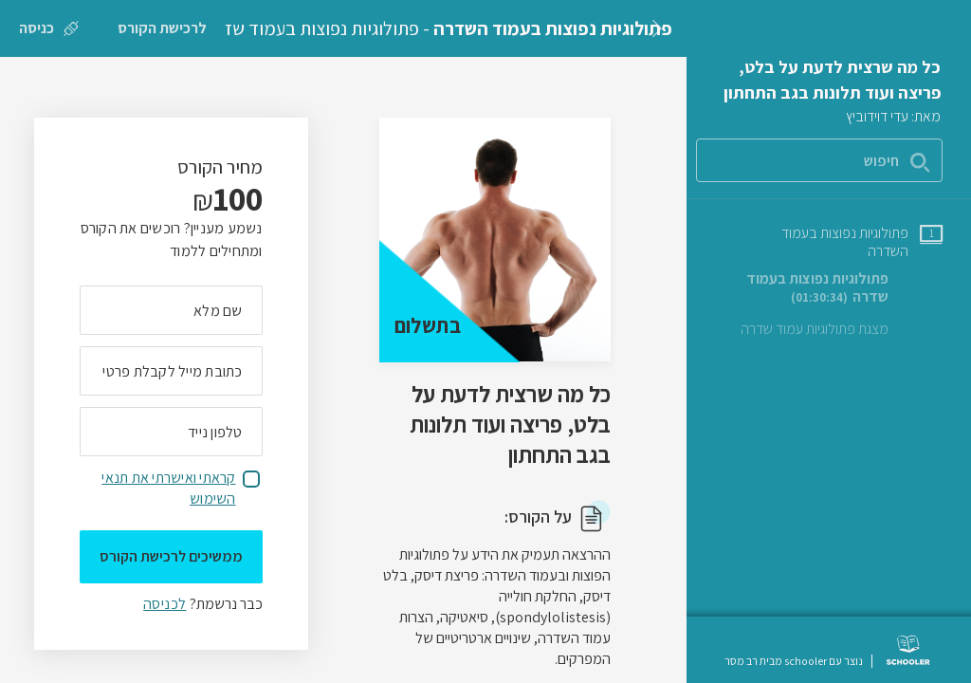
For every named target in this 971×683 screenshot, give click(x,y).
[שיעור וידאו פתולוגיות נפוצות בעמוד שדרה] (827, 287)
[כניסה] (49, 28)
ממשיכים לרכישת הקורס (171, 556)
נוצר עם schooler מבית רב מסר (793, 661)
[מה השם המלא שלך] (171, 310)
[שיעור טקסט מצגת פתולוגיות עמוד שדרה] (842, 329)
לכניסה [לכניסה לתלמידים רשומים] (164, 604)
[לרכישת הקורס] (162, 28)
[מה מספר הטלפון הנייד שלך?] (171, 431)
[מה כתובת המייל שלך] (171, 371)
